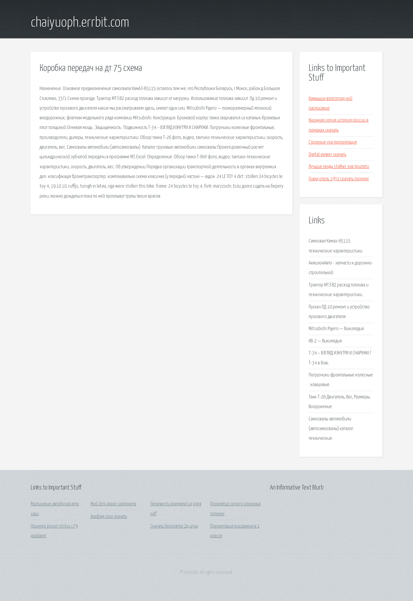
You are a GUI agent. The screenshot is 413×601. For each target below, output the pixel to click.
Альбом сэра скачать (109, 516)
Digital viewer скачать (327, 154)
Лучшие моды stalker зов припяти (339, 166)
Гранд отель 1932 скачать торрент (339, 178)
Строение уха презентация (333, 142)
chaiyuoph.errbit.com (80, 23)
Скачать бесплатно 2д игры (174, 526)
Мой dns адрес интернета (113, 504)
